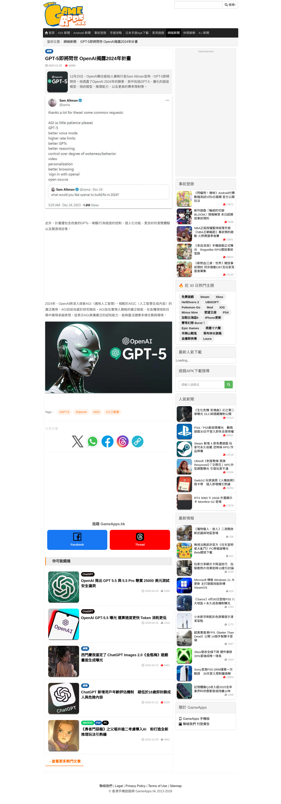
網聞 (49, 51)
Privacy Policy (135, 786)
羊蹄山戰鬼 (189, 333)
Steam (205, 297)
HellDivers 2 (191, 302)
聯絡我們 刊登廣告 (194, 724)
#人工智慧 (112, 412)
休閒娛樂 (189, 33)
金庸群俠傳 (189, 338)
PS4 (226, 312)
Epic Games (191, 328)
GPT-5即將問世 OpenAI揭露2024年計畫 (109, 41)
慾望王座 (210, 312)
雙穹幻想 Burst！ (193, 323)
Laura (207, 338)
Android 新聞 (82, 33)
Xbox (219, 297)
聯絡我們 (105, 786)
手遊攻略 (116, 33)
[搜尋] (198, 5)
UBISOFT (212, 302)
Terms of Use (157, 786)
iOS (222, 307)
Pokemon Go (191, 307)
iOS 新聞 (64, 33)
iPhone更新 (213, 317)
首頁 (50, 33)
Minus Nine (190, 312)
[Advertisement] (108, 272)
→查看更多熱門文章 (64, 761)
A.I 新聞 (204, 33)
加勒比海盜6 (190, 317)
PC (105, 722)
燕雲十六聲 (213, 328)
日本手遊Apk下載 (137, 33)
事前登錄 (100, 33)
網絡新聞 (174, 33)
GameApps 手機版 (194, 718)
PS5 (98, 722)
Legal (119, 786)
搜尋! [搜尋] (230, 4)
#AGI (96, 412)
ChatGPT (88, 574)
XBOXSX (88, 722)
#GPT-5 (64, 412)
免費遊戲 (188, 297)
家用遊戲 (158, 33)
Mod (210, 307)
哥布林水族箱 (212, 333)
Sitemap (176, 786)
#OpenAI (81, 412)
